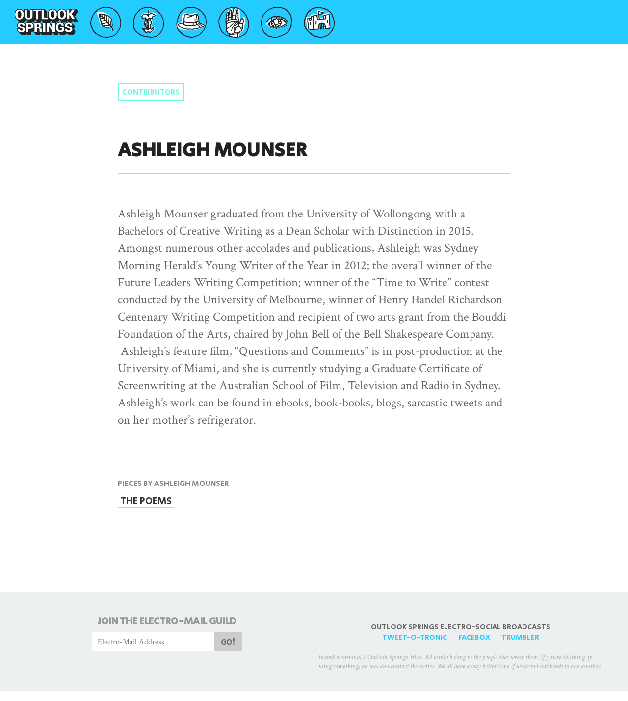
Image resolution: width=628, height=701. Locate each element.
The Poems (146, 501)
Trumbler (520, 637)
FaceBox (474, 637)
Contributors (151, 92)
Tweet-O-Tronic (414, 637)
